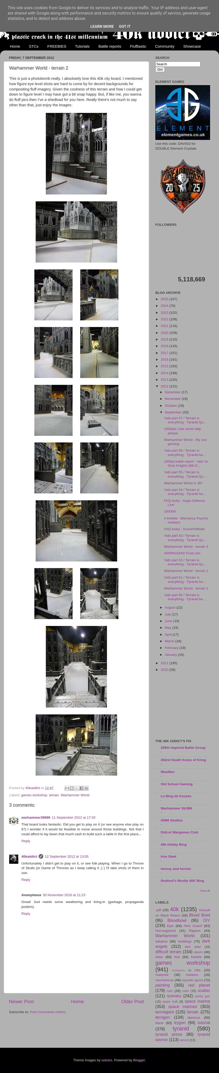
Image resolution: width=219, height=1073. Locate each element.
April (169, 634)
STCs (34, 46)
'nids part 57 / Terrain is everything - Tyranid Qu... (185, 420)
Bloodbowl (176, 920)
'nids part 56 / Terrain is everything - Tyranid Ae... (185, 452)
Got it (125, 26)
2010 (165, 670)
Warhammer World (75, 795)
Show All (205, 890)
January (171, 655)
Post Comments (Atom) (48, 1012)
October (171, 406)
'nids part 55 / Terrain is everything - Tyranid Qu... (185, 474)
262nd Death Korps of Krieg (183, 760)
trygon (180, 1022)
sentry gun (202, 996)
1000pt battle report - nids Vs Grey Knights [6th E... (186, 463)
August (170, 607)
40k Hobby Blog (174, 844)
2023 (165, 313)
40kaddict (29, 856)
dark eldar (193, 947)
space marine (197, 1001)
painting (162, 985)
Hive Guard (193, 926)
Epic (170, 926)
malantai (161, 975)
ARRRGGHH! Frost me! (182, 553)
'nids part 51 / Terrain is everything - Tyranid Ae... (185, 579)
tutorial (204, 1022)
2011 (165, 663)
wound (184, 1040)
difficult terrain (168, 951)
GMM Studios (172, 820)
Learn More (102, 26)
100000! (170, 511)
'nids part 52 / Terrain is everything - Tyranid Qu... (185, 562)
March (170, 641)
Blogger (139, 1060)
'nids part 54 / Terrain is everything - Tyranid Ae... (185, 492)
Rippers (195, 931)
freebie (196, 957)
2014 (165, 373)
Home (15, 46)
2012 (165, 386)
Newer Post (21, 1001)
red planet (199, 985)
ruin (170, 991)
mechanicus (164, 980)
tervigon (162, 1017)
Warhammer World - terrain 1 (186, 588)
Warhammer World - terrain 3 (186, 546)
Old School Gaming (177, 784)
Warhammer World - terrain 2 (186, 571)
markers (192, 975)
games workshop (34, 795)
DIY (206, 920)
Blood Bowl (199, 915)
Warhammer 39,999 (176, 808)
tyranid (181, 1028)
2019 (165, 339)
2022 (165, 319)
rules (185, 991)
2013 (165, 380)
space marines (182, 1006)
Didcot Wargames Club (179, 832)
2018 (165, 346)
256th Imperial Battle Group (183, 748)
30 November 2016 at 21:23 (64, 895)
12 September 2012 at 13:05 (66, 856)
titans (159, 1023)
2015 (165, 366)
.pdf (158, 910)
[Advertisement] (182, 706)
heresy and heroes (176, 869)
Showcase (192, 46)
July (168, 614)
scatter (204, 990)
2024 (165, 306)
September (174, 412)
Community (164, 46)
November (173, 399)
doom (198, 952)
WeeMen (168, 772)
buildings (184, 941)
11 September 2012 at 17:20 (73, 817)
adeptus (161, 941)
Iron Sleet (168, 856)
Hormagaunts (165, 931)
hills (197, 970)
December (173, 392)
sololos (106, 1060)
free (177, 957)
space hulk (170, 1001)
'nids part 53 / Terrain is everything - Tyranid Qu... (185, 538)
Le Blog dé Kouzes (176, 796)
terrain (54, 795)
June (169, 621)
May (168, 628)
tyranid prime (168, 1034)
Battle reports (109, 46)
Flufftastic (138, 46)
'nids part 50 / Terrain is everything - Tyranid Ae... (185, 597)
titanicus (194, 1017)
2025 (165, 299)
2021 (165, 326)
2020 (165, 333)
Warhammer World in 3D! (183, 483)
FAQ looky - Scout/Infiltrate (184, 529)
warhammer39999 (35, 817)
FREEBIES (56, 46)
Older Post (132, 1001)
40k (174, 909)
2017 (165, 353)
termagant (164, 1012)
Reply (25, 841)
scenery (174, 995)
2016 (165, 359)
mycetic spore (192, 980)
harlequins (178, 970)
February (172, 648)
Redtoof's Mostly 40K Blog (182, 881)
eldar (159, 957)
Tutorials (82, 46)
